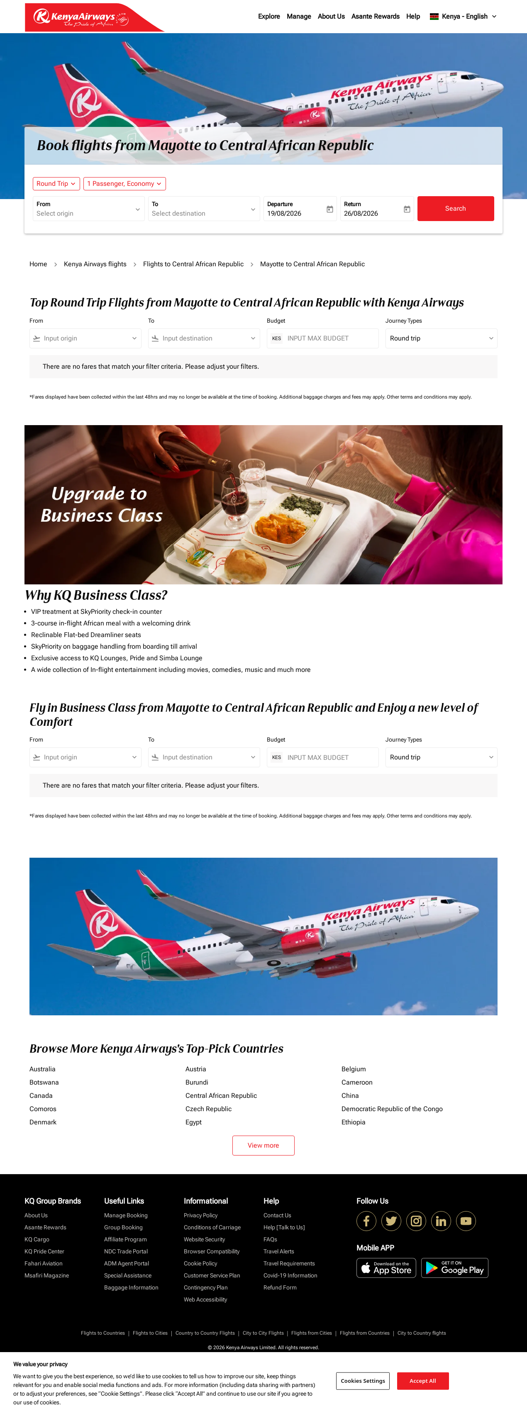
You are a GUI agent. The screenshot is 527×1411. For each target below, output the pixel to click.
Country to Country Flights (205, 1333)
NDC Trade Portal (126, 1251)
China (350, 1096)
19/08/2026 (284, 213)
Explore (269, 16)
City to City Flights (263, 1333)
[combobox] (85, 214)
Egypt (193, 1122)
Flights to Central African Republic (193, 264)
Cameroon (357, 1082)
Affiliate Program (125, 1239)
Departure (280, 204)
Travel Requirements (289, 1263)
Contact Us (277, 1215)
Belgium (354, 1069)
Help (413, 16)
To (155, 204)
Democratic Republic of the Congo (392, 1109)
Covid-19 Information (290, 1275)
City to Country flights (422, 1333)
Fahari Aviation (43, 1263)
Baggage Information (131, 1287)
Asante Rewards (375, 16)
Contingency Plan (206, 1287)
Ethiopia (354, 1122)
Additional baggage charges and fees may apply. (333, 397)
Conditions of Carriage (212, 1227)
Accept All (423, 1380)
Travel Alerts (279, 1251)
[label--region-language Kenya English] (464, 17)
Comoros (42, 1109)
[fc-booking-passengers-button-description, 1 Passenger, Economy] (120, 184)
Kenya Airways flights (95, 264)
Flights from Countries (365, 1333)
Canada (41, 1096)
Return (352, 204)
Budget (276, 320)
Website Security (204, 1239)
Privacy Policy (200, 1215)
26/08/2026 (361, 213)
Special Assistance (127, 1275)
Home (38, 264)
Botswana (44, 1082)
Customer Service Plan (212, 1275)
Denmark (42, 1122)
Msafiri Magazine (46, 1275)
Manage (299, 16)
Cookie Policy (200, 1263)
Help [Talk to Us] (284, 1227)
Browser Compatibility (211, 1251)
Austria (195, 1069)
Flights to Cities (150, 1333)
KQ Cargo (36, 1239)
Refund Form (280, 1287)
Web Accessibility (205, 1299)
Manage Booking (126, 1215)
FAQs (270, 1239)
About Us (331, 16)
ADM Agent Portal (126, 1263)
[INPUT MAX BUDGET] (328, 338)
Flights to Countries (103, 1333)
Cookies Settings (363, 1380)
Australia (42, 1069)
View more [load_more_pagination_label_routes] (263, 1145)
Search (455, 208)
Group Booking (123, 1227)
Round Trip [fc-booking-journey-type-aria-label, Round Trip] (52, 183)
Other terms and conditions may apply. (429, 397)
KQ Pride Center (44, 1251)
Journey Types (403, 320)
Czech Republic (208, 1109)
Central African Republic (221, 1096)
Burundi (196, 1082)
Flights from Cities (311, 1333)
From (43, 204)
